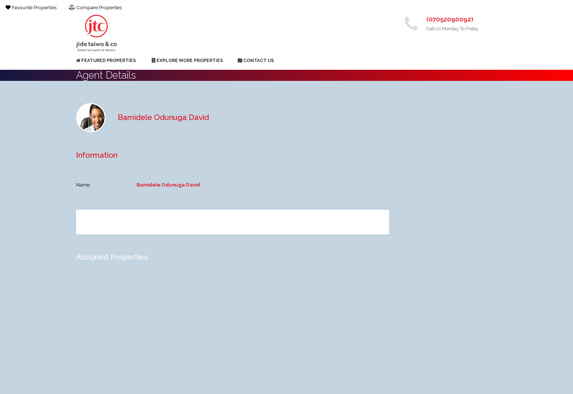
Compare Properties (95, 7)
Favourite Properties (31, 7)
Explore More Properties (187, 60)
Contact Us (256, 60)
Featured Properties (106, 60)
